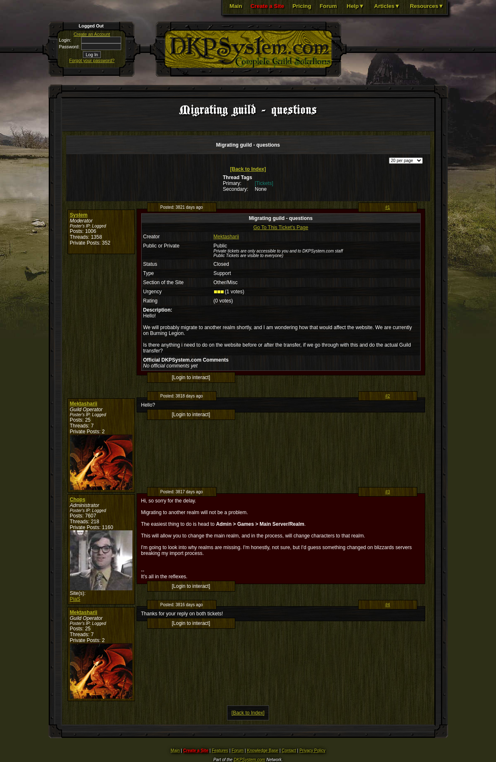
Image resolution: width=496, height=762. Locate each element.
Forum (327, 6)
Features (220, 750)
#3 (387, 492)
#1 (387, 207)
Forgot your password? (92, 60)
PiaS (75, 599)
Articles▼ (387, 6)
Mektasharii (226, 237)
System (79, 215)
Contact (289, 750)
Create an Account (92, 34)
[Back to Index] (248, 169)
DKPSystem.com (249, 759)
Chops (77, 499)
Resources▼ (427, 6)
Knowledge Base (262, 750)
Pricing (301, 6)
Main (235, 6)
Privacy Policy (312, 750)
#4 (387, 604)
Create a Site (267, 6)
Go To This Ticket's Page (280, 227)
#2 (387, 396)
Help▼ (355, 6)
